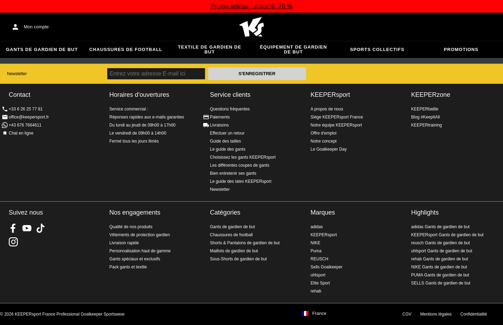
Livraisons (219, 125)
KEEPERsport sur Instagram (13, 241)
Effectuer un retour (227, 133)
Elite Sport (320, 283)
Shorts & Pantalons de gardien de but (244, 242)
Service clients (230, 94)
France (319, 313)
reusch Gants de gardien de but (440, 242)
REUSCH (319, 259)
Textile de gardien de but (209, 49)
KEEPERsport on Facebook (13, 228)
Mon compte (36, 26)
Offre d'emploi (323, 133)
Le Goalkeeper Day (329, 149)
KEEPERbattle (424, 109)
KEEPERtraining (426, 125)
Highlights (425, 212)
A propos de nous (327, 109)
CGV (406, 314)
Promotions (461, 49)
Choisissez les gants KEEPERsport (243, 157)
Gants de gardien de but (42, 49)
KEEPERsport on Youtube (26, 228)
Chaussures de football (125, 49)
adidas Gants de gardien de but (440, 226)
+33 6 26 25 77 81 (26, 109)
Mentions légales (436, 314)
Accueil (251, 27)
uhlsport (318, 275)
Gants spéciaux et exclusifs (134, 259)
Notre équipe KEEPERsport (336, 125)
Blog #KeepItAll (425, 117)
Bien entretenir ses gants (233, 173)
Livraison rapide (124, 242)
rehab (316, 291)
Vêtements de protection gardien (139, 234)
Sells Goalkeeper (326, 267)
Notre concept (324, 141)
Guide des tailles (225, 141)
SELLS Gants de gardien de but (440, 283)
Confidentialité (473, 314)
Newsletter (17, 73)
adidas (317, 226)
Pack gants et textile (128, 267)
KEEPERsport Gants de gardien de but (447, 234)
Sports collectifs (377, 49)
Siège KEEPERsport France (337, 117)
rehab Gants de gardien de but (439, 259)
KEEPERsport (330, 94)
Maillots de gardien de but (234, 250)
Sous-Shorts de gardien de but (238, 259)
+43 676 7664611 (25, 125)
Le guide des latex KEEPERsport (240, 181)
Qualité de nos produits (130, 226)
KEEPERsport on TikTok (40, 228)
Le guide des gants (227, 149)
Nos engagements (134, 212)
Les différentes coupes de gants (239, 165)
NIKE (315, 242)
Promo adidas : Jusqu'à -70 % (251, 6)
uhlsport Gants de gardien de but (441, 250)
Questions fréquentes (230, 109)
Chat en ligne (21, 133)
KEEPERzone (430, 94)
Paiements (220, 117)
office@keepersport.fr (29, 117)
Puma (316, 250)
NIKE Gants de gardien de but (439, 267)
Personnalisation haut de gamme (139, 250)
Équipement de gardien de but (293, 49)
